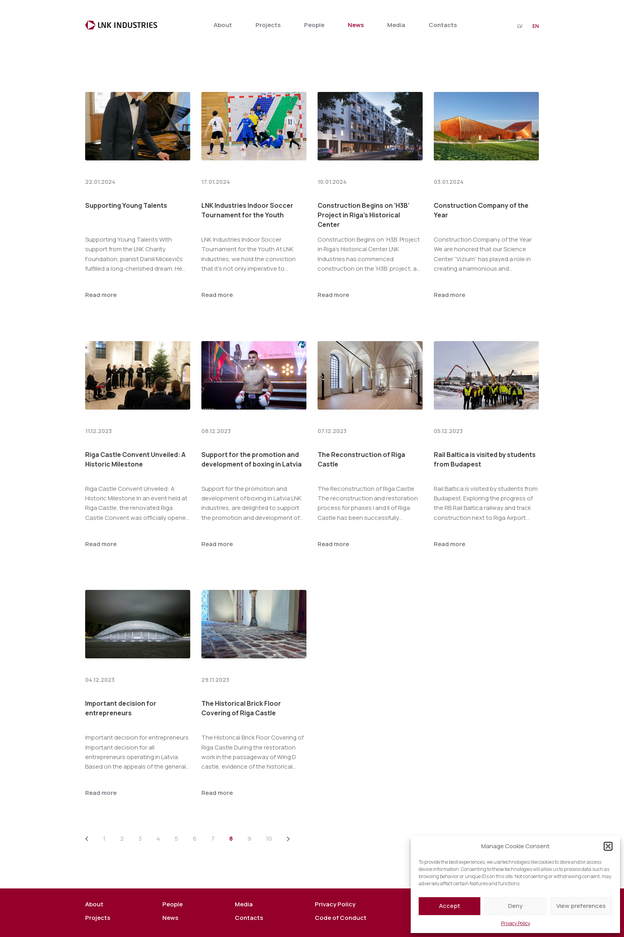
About (223, 25)
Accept (449, 906)
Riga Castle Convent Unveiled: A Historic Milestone (135, 437)
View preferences (581, 906)
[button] (608, 846)
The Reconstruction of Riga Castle (361, 437)
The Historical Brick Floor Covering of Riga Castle (241, 686)
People (314, 25)
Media (396, 25)
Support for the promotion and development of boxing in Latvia (251, 437)
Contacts (443, 25)
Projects (268, 25)
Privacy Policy (515, 923)
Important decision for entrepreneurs (120, 686)
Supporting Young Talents (126, 183)
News (356, 25)
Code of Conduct (341, 896)
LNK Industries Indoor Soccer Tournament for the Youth (247, 188)
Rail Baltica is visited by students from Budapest (485, 437)
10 (269, 816)
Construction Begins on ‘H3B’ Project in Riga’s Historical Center (364, 193)
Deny (515, 906)
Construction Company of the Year (481, 188)
